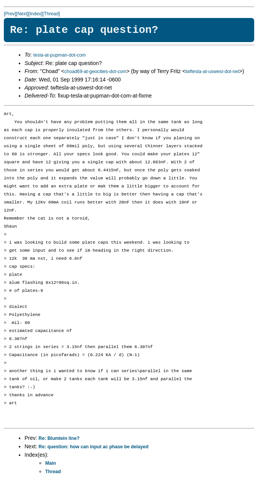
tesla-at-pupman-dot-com (59, 55)
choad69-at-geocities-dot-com (95, 71)
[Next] (22, 13)
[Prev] (10, 13)
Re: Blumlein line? (59, 438)
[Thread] (51, 13)
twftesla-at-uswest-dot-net (212, 71)
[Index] (35, 13)
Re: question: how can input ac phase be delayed (94, 446)
